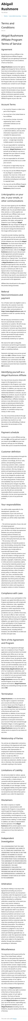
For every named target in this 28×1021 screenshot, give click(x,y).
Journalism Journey (15, 16)
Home (6, 16)
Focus (14, 1018)
